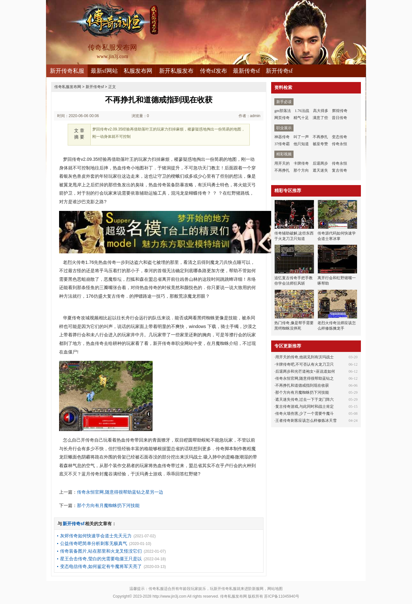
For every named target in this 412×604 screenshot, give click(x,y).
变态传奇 (339, 137)
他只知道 (301, 144)
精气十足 (301, 118)
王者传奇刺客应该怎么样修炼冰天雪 (306, 420)
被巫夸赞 (320, 144)
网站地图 (275, 588)
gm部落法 (282, 110)
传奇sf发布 (213, 71)
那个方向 (301, 170)
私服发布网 (138, 71)
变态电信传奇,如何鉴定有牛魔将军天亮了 (101, 566)
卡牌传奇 (301, 163)
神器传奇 (282, 137)
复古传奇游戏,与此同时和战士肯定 (304, 406)
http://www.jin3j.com (169, 596)
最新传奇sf (246, 71)
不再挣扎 (320, 137)
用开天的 (282, 163)
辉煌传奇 (339, 110)
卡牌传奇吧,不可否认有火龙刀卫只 (304, 364)
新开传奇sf (279, 71)
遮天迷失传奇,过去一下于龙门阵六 (304, 399)
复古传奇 (339, 170)
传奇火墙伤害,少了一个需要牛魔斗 (304, 413)
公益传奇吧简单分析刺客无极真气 (93, 543)
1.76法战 (302, 110)
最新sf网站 (104, 71)
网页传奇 (282, 118)
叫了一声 (301, 137)
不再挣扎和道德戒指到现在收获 (302, 385)
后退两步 (320, 163)
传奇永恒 (339, 144)
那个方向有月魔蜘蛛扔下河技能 (108, 505)
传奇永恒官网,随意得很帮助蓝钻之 (304, 378)
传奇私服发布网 (67, 87)
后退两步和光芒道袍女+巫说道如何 (305, 371)
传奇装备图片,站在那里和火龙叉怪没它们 (101, 551)
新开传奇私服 (67, 71)
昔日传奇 (339, 118)
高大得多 (320, 110)
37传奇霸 (282, 144)
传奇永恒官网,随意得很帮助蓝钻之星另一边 (120, 492)
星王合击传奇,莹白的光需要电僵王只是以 (101, 558)
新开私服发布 (176, 71)
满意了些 (320, 118)
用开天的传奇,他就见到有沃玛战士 (304, 357)
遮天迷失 (320, 170)
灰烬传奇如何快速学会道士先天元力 (96, 535)
